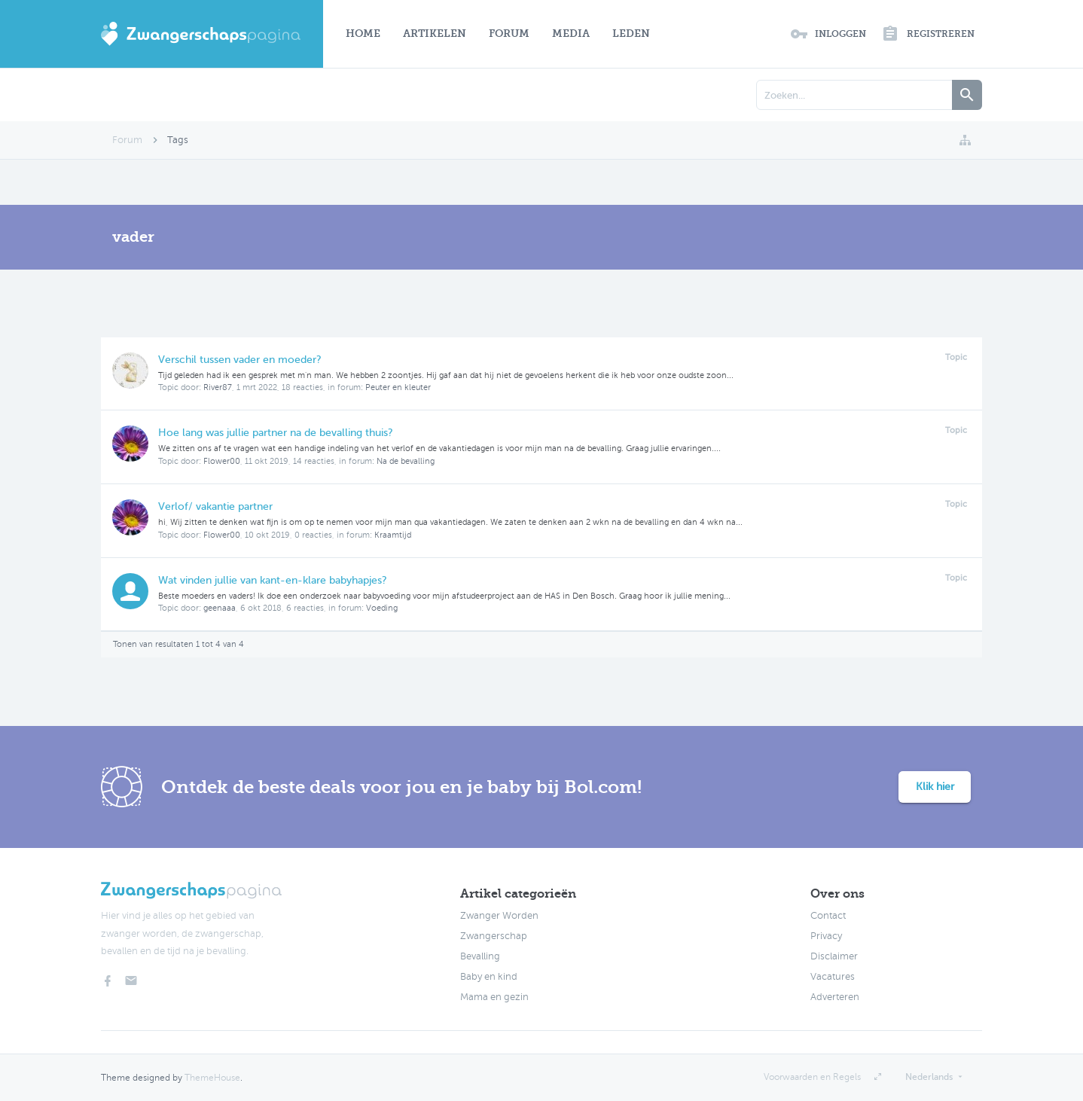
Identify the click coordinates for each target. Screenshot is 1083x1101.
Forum (509, 33)
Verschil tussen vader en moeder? (240, 359)
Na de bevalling (406, 461)
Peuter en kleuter (398, 387)
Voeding (382, 608)
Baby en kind (488, 976)
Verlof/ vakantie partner (215, 506)
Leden (631, 33)
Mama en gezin (494, 997)
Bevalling (480, 956)
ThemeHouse (212, 1077)
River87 (217, 387)
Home (363, 33)
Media (571, 33)
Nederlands (929, 1077)
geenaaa (219, 608)
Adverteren (834, 997)
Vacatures (832, 976)
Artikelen (434, 33)
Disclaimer (834, 956)
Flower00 (221, 461)
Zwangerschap (493, 936)
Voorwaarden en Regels (812, 1077)
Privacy (826, 936)
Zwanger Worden (499, 915)
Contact (828, 915)
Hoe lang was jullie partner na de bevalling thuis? (275, 432)
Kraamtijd (392, 535)
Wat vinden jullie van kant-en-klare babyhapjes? (272, 580)
